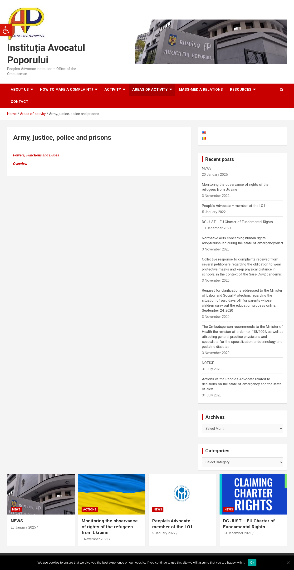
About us (20, 89)
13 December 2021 (237, 533)
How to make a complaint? (66, 89)
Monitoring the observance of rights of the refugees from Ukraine (110, 526)
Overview (20, 164)
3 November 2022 (95, 539)
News (16, 509)
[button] (6, 30)
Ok (252, 562)
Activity (112, 89)
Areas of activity (150, 89)
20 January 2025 (23, 527)
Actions (89, 509)
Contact (19, 102)
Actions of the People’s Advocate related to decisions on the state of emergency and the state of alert (241, 384)
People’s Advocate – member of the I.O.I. (233, 206)
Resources (240, 89)
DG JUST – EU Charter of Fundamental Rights (237, 222)
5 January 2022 (164, 533)
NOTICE (208, 363)
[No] (288, 562)
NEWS (206, 168)
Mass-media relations (201, 89)
